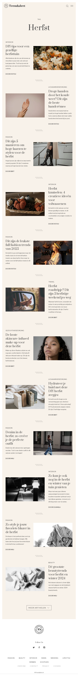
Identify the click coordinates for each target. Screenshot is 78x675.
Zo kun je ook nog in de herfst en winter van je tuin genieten (59, 481)
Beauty (22, 658)
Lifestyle (66, 658)
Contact (34, 666)
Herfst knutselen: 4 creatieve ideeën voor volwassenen (59, 196)
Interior (33, 658)
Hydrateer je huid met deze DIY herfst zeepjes (58, 389)
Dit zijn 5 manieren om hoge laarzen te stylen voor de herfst (16, 148)
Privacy (45, 666)
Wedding (54, 658)
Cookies (57, 666)
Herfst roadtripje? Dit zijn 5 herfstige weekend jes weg (59, 291)
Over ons (22, 666)
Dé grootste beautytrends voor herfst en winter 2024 (58, 572)
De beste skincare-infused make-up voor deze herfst (17, 340)
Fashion (11, 658)
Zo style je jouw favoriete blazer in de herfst (18, 528)
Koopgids (44, 662)
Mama (43, 658)
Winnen (32, 662)
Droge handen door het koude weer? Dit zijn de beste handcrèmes (58, 98)
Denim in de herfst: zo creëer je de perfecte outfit (17, 438)
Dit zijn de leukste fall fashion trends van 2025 (18, 245)
